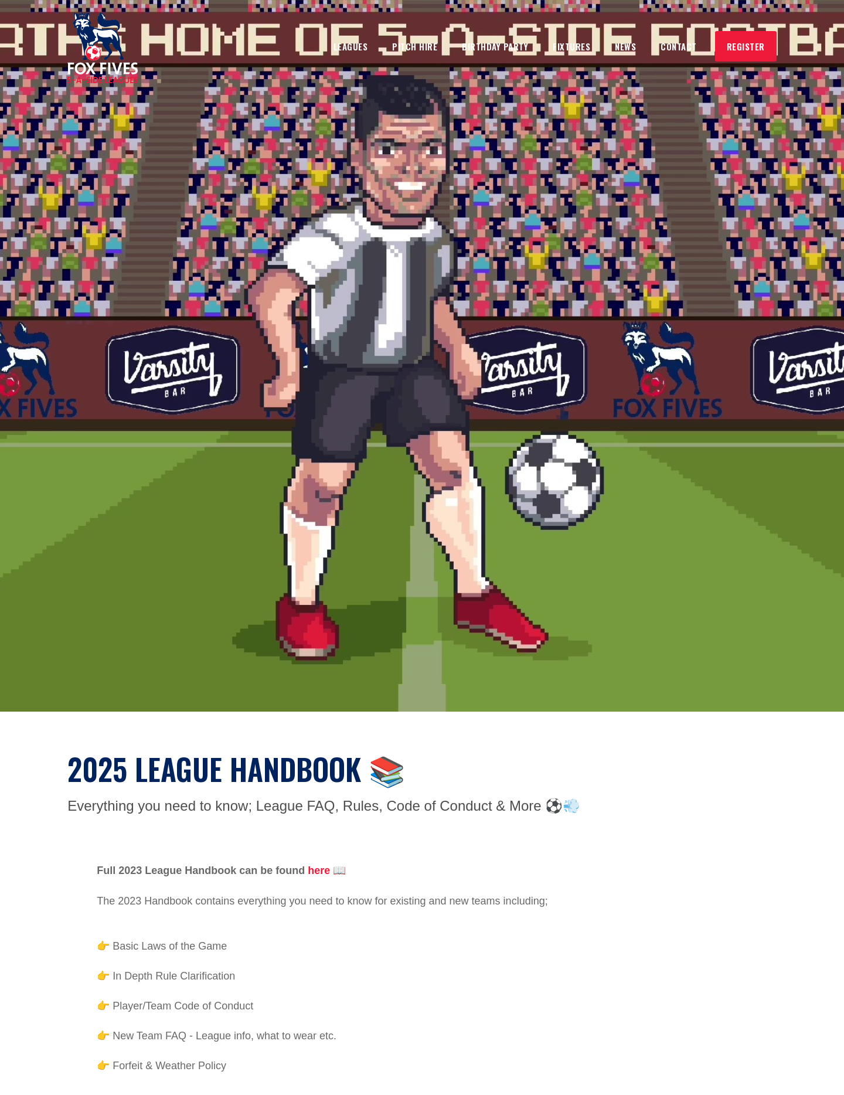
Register (746, 46)
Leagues (350, 46)
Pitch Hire (414, 46)
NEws (625, 46)
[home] (102, 47)
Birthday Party (495, 46)
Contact (679, 46)
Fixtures (571, 46)
